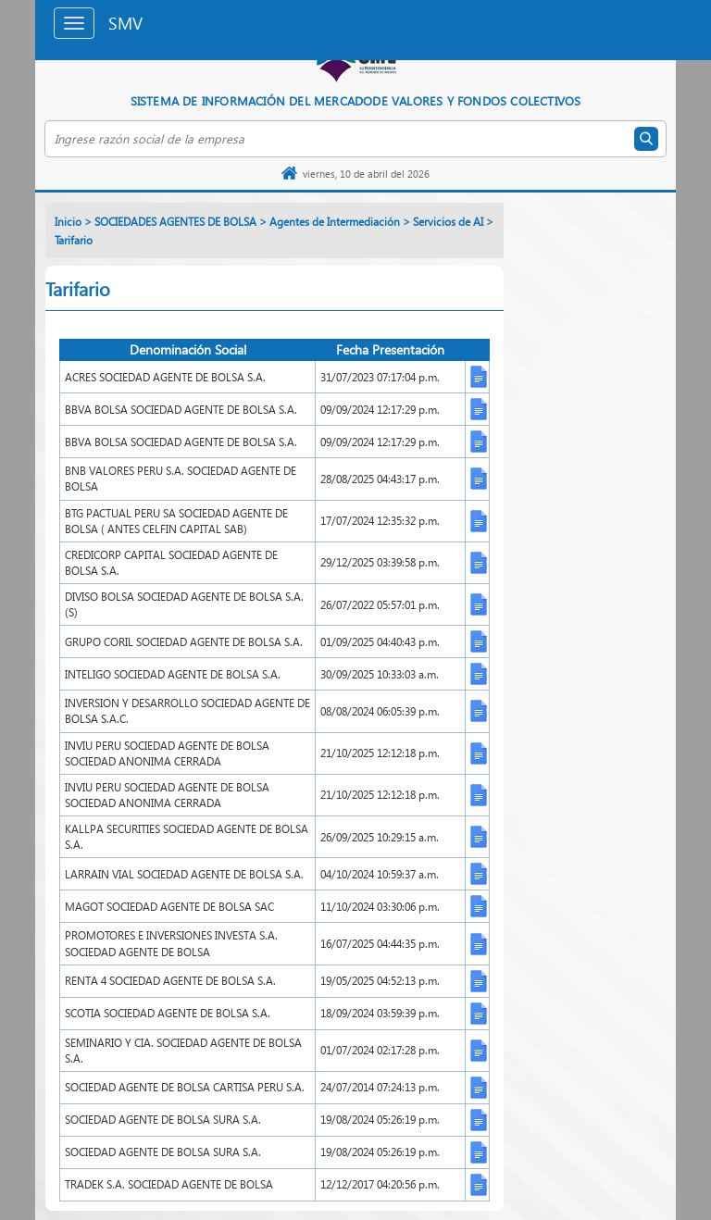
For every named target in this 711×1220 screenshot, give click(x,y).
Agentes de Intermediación (334, 222)
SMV (125, 22)
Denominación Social (188, 349)
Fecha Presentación (390, 349)
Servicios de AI (448, 222)
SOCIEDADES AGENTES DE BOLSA (175, 222)
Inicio (68, 222)
